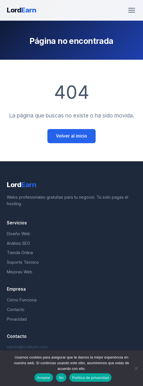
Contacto (15, 309)
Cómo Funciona (22, 299)
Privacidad (17, 319)
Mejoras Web (19, 271)
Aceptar (44, 378)
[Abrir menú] (131, 10)
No (61, 378)
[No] (136, 368)
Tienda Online (20, 252)
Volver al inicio (71, 136)
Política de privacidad (90, 378)
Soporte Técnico (23, 262)
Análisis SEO (18, 243)
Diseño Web (18, 233)
